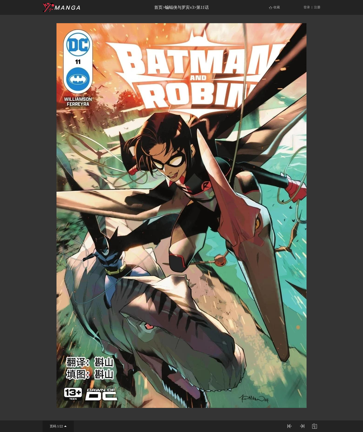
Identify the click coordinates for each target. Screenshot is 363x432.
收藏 (276, 7)
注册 (317, 7)
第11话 (202, 7)
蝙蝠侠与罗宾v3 (179, 7)
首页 (158, 7)
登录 (307, 7)
